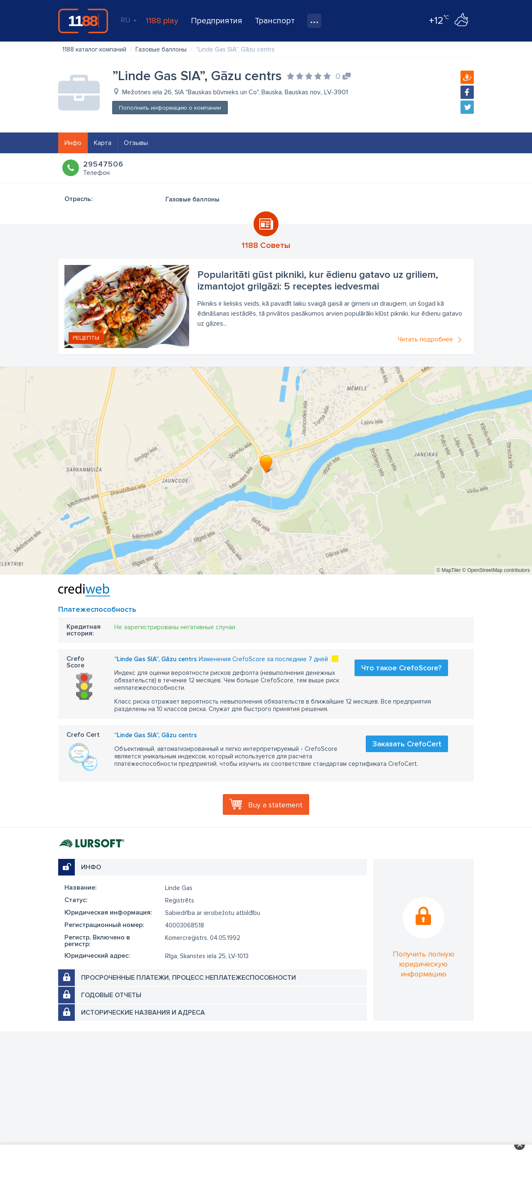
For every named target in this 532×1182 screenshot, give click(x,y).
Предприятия (216, 21)
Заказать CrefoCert (406, 743)
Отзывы (136, 143)
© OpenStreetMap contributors (496, 570)
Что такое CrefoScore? (401, 667)
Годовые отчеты (111, 995)
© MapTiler (448, 570)
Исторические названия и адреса (143, 1012)
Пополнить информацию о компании (170, 107)
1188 (83, 20)
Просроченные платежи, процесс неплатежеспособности (188, 978)
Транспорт (275, 21)
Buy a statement (275, 804)
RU (129, 20)
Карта (102, 143)
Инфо (72, 143)
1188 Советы (266, 245)
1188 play (161, 21)
